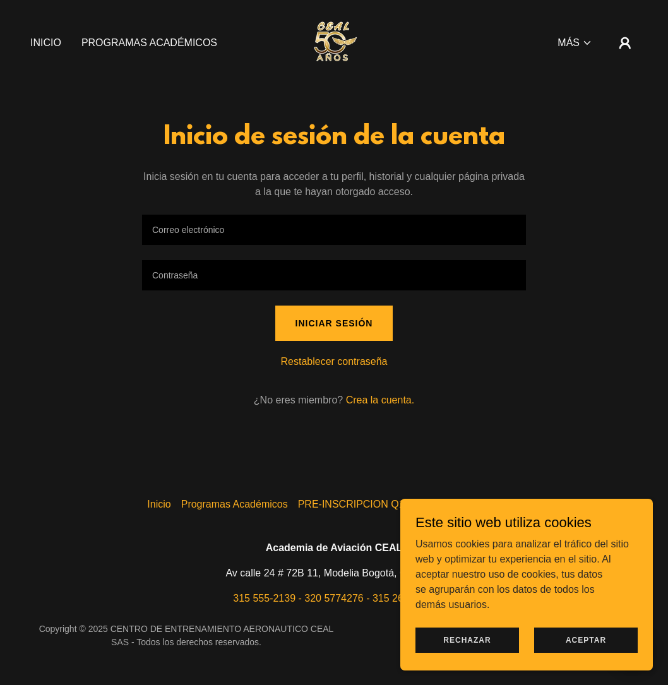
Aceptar (586, 639)
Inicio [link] (45, 42)
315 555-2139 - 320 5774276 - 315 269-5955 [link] (333, 598)
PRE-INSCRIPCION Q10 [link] (354, 504)
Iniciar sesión (334, 323)
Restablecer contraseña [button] (334, 361)
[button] (575, 43)
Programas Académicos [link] (149, 42)
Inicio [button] (158, 504)
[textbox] (334, 230)
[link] (333, 42)
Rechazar (467, 639)
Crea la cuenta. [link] (380, 400)
